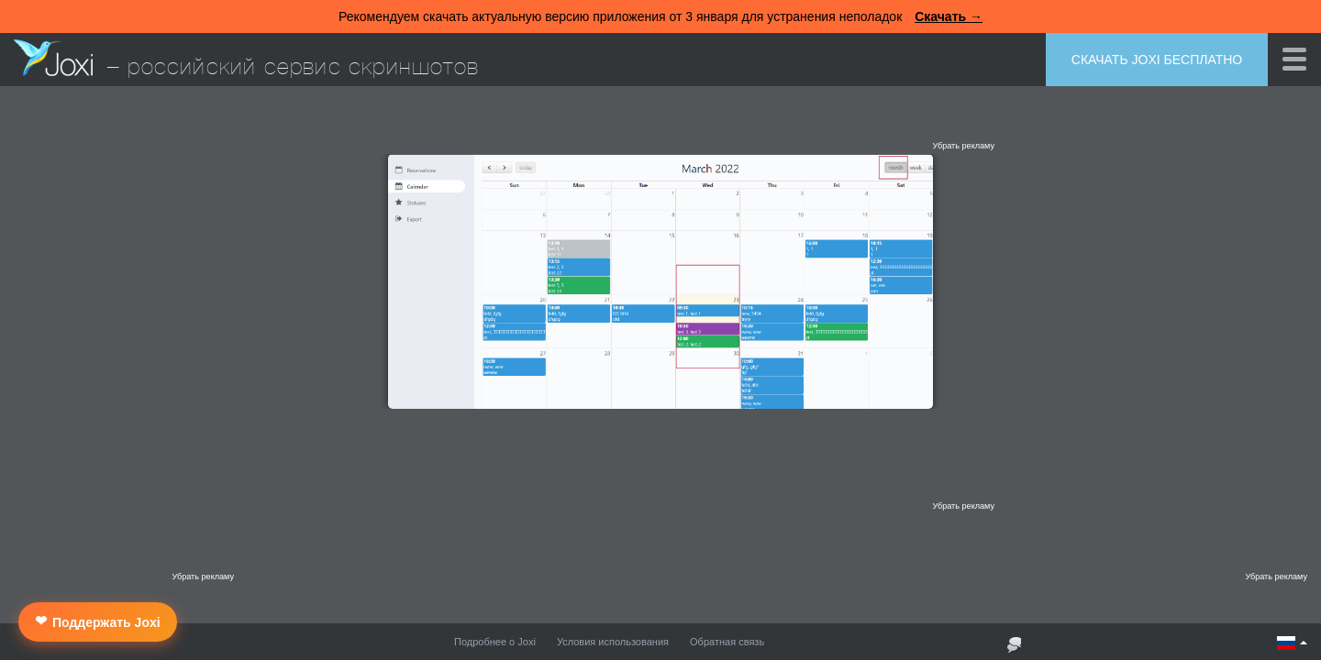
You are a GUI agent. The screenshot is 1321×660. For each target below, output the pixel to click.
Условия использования (613, 641)
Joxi (53, 57)
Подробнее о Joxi (495, 641)
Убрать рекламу (963, 145)
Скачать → (948, 16)
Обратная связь (727, 641)
